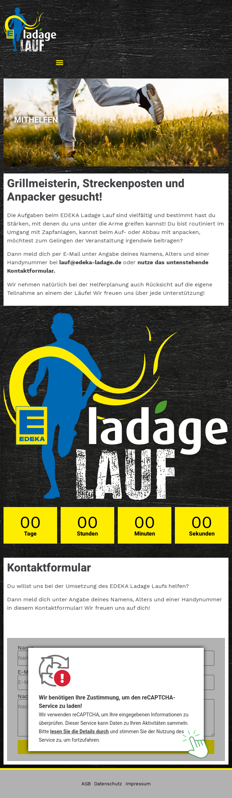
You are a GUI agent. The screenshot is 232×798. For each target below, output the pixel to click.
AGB (86, 783)
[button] (59, 62)
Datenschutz (108, 783)
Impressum (138, 783)
